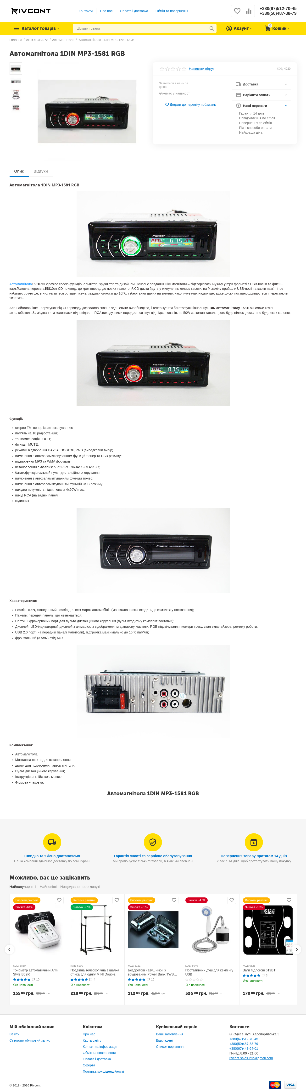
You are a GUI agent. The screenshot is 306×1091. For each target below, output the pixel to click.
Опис (19, 171)
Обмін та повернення (172, 11)
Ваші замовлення (169, 1034)
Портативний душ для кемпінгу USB (209, 972)
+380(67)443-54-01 (243, 1048)
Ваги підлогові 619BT (259, 970)
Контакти (86, 11)
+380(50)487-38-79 (278, 13)
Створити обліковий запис (30, 1040)
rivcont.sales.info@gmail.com (251, 1058)
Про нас (106, 11)
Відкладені (164, 1040)
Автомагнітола (21, 284)
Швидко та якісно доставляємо (52, 856)
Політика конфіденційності (103, 1071)
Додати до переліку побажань (190, 104)
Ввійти (15, 1034)
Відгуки (40, 171)
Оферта (89, 1065)
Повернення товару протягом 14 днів (254, 856)
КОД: (280, 68)
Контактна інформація (100, 1047)
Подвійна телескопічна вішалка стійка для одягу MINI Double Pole (95, 972)
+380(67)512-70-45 (278, 8)
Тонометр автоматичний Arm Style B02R (35, 972)
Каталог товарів (39, 28)
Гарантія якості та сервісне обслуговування (153, 856)
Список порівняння (170, 1047)
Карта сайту (92, 1040)
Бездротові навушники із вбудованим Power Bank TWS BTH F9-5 (151, 972)
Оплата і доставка (134, 11)
